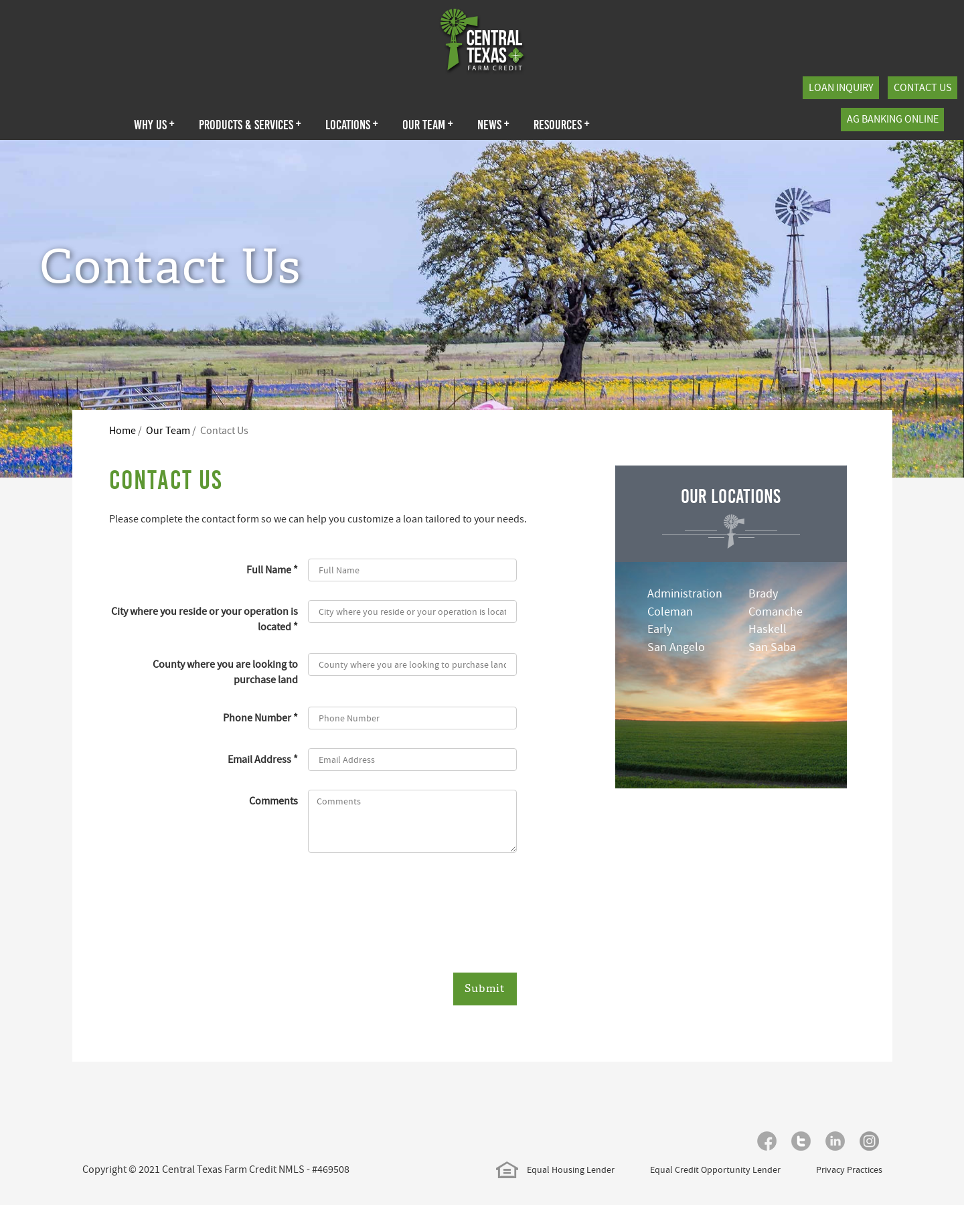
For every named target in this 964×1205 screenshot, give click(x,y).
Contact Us (923, 87)
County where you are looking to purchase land (225, 672)
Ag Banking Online (893, 119)
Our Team (427, 124)
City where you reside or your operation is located (204, 619)
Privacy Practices (849, 1169)
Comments (273, 801)
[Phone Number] (412, 718)
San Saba (772, 647)
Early (659, 629)
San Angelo (676, 647)
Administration (684, 593)
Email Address (259, 759)
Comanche (775, 612)
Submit (485, 988)
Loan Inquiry (841, 87)
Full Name (268, 570)
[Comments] (412, 821)
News (493, 124)
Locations (351, 124)
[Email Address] (412, 759)
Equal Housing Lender (555, 1169)
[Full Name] (412, 570)
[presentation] (409, 914)
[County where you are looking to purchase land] (412, 664)
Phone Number (257, 718)
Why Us (154, 124)
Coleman (670, 612)
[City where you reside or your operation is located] (412, 611)
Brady (763, 593)
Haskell (767, 629)
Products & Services (250, 124)
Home (122, 430)
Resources (562, 124)
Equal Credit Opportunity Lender (715, 1169)
